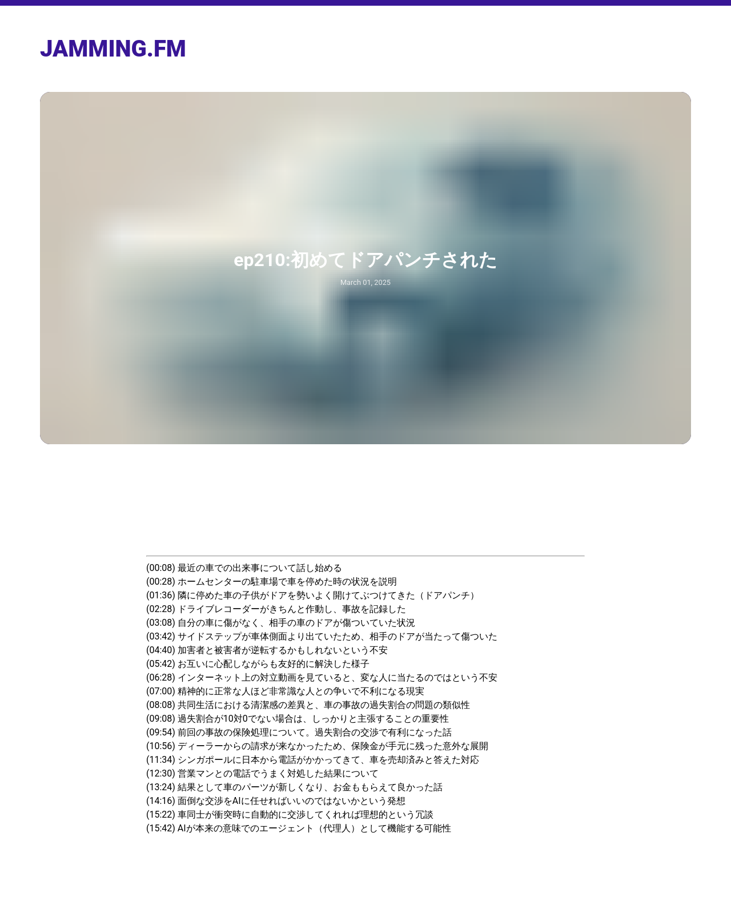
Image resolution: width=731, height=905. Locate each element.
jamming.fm (113, 48)
